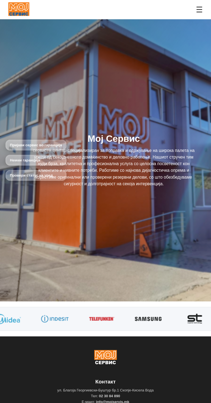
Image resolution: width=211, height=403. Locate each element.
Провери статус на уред (31, 175)
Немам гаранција (25, 160)
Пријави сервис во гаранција (36, 145)
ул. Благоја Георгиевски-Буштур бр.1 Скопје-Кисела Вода (105, 390)
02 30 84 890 (109, 396)
